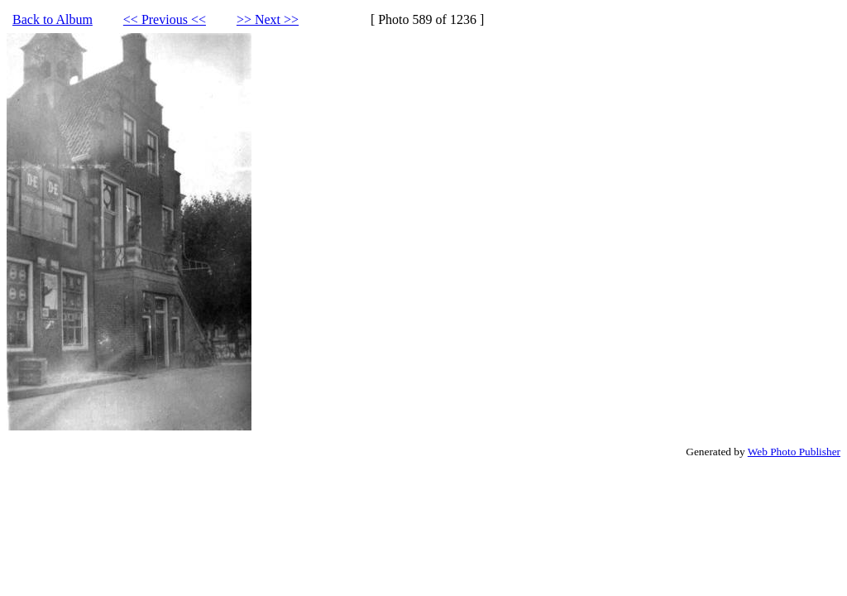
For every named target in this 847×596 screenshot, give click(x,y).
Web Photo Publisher (794, 451)
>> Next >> (268, 19)
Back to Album (52, 19)
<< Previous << (164, 19)
